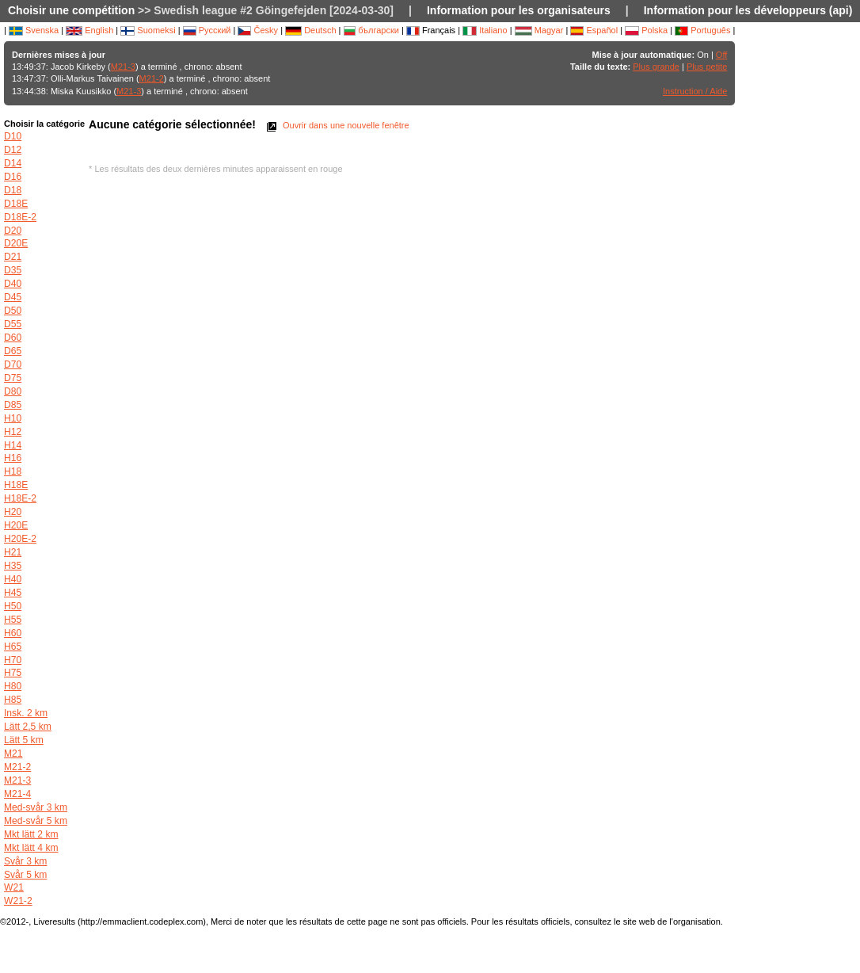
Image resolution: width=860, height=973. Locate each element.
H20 (12, 511)
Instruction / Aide (695, 91)
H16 (12, 458)
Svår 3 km (25, 861)
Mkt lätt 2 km (31, 834)
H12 (12, 431)
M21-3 (123, 66)
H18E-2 (20, 498)
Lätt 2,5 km (27, 726)
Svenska (34, 30)
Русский (207, 30)
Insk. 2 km (26, 713)
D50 (12, 310)
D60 (12, 337)
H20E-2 (20, 538)
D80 (12, 391)
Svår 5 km (25, 874)
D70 (12, 364)
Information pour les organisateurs (519, 10)
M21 (13, 753)
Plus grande (656, 66)
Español (594, 30)
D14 (12, 163)
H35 (12, 565)
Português (702, 30)
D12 (12, 149)
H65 (12, 646)
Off (721, 54)
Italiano (485, 30)
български (371, 30)
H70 (12, 660)
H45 (12, 592)
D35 (12, 270)
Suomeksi (147, 30)
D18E (16, 203)
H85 (12, 699)
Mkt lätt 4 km (31, 847)
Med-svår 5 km (35, 820)
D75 (12, 377)
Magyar (539, 30)
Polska (646, 30)
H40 (12, 579)
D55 (12, 324)
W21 (14, 887)
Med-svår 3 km (35, 807)
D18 (12, 190)
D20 (12, 230)
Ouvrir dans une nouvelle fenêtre (336, 125)
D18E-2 (20, 217)
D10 (12, 136)
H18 (12, 471)
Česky (258, 30)
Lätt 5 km (24, 740)
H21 (12, 552)
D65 (12, 351)
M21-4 (17, 793)
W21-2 (18, 900)
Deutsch (310, 30)
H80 (12, 686)
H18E (16, 484)
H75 (12, 672)
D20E (16, 243)
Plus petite (707, 66)
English (89, 30)
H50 (12, 606)
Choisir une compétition (71, 10)
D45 (12, 297)
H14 (12, 445)
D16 (12, 176)
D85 (12, 404)
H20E (16, 525)
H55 (12, 619)
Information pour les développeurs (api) (748, 10)
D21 (12, 256)
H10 (12, 418)
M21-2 (151, 78)
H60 (12, 633)
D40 (12, 283)
